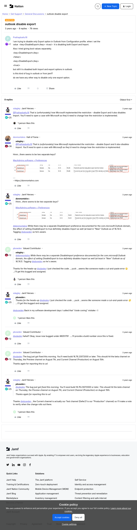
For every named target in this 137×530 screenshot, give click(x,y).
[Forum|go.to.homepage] (16, 6)
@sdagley (41, 268)
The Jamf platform (44, 480)
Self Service (80, 480)
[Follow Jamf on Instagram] (24, 464)
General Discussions (34, 14)
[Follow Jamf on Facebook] (30, 464)
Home (5, 14)
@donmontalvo (20, 226)
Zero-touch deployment (46, 484)
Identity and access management (90, 484)
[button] (5, 7)
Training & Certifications (17, 484)
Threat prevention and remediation (91, 493)
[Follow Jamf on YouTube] (18, 465)
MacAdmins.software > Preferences (30, 160)
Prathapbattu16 (20, 37)
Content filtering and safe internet (91, 498)
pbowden (17, 248)
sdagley (16, 108)
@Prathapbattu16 (21, 112)
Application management (47, 493)
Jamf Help (11, 480)
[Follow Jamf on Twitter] (7, 465)
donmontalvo (19, 137)
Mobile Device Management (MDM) (52, 489)
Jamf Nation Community (17, 489)
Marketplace (12, 498)
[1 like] (24, 123)
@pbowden (26, 232)
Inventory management (46, 498)
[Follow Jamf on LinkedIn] (13, 464)
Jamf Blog (11, 493)
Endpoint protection (84, 489)
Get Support (16, 14)
